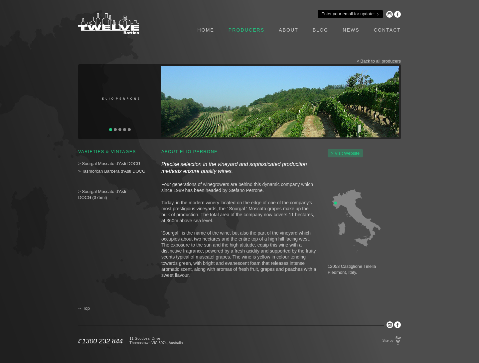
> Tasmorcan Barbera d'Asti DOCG (112, 171)
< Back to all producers (379, 61)
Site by (388, 340)
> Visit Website (345, 153)
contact (387, 30)
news (351, 30)
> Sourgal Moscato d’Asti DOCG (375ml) (102, 194)
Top (86, 308)
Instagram (389, 14)
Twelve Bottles (108, 23)
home (205, 30)
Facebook (397, 14)
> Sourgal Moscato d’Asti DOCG (109, 163)
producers (246, 30)
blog (320, 30)
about (288, 30)
